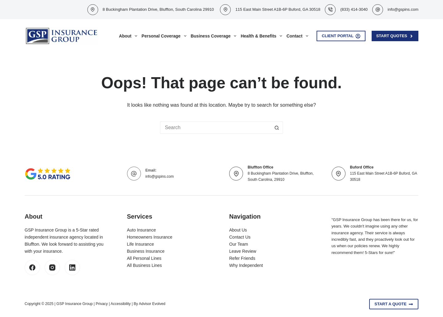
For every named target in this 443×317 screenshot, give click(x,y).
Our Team (238, 244)
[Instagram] (52, 267)
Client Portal (341, 36)
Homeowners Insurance (150, 237)
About (129, 36)
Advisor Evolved (152, 304)
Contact (298, 36)
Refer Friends (242, 258)
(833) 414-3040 (354, 9)
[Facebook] (32, 267)
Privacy (102, 304)
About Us (238, 230)
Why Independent (246, 265)
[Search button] (277, 127)
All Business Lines (144, 265)
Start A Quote (393, 304)
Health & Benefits (262, 36)
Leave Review (242, 251)
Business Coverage (215, 36)
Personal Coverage (165, 36)
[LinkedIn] (72, 267)
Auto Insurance (141, 230)
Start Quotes (395, 36)
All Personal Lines (144, 258)
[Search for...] (215, 127)
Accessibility (120, 304)
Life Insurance (140, 244)
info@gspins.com (403, 9)
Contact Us (239, 237)
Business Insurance (146, 251)
